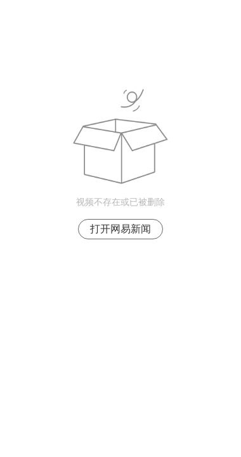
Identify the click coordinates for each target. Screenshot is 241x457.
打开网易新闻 (120, 228)
